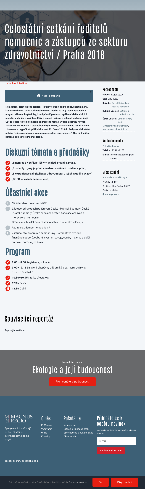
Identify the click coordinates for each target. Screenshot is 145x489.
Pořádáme (46, 425)
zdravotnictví (120, 129)
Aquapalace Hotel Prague (115, 177)
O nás (44, 432)
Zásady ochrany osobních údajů (21, 461)
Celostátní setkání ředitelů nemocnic (120, 104)
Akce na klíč (70, 436)
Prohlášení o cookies (78, 482)
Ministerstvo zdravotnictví (115, 125)
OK (100, 482)
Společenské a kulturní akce (78, 432)
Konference (70, 425)
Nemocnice (108, 129)
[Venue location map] (119, 223)
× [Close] (91, 92)
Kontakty (45, 436)
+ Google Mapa (112, 194)
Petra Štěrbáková (111, 146)
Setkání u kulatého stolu (127, 112)
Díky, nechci (124, 482)
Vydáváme (46, 429)
